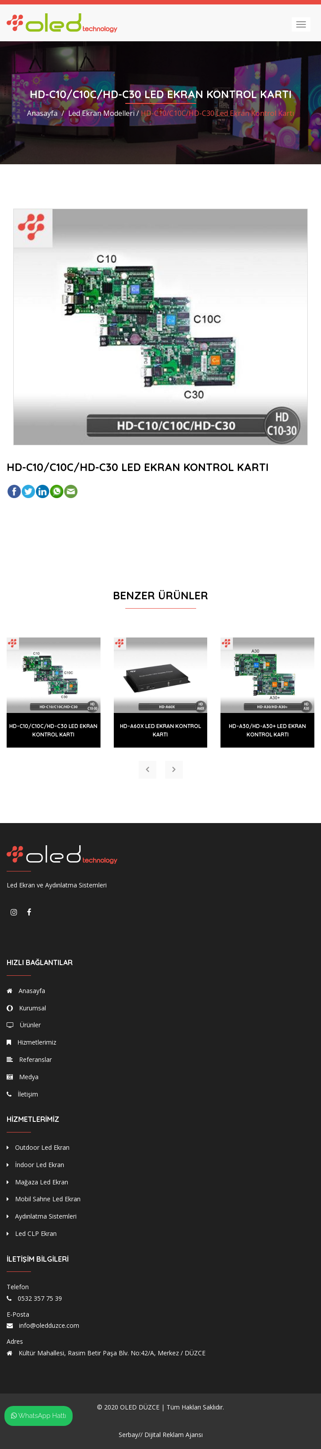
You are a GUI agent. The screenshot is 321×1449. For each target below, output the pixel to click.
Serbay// (131, 1434)
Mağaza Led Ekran (37, 1182)
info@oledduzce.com (49, 1325)
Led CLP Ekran (32, 1233)
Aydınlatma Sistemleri (42, 1216)
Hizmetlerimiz (31, 1042)
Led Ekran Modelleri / (103, 113)
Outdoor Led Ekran (38, 1147)
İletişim (22, 1094)
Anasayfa (42, 113)
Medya (23, 1077)
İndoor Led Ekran (35, 1164)
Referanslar (29, 1059)
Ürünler (24, 1025)
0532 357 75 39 (40, 1298)
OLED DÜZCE (139, 1407)
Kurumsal (26, 1008)
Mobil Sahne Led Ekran (44, 1199)
